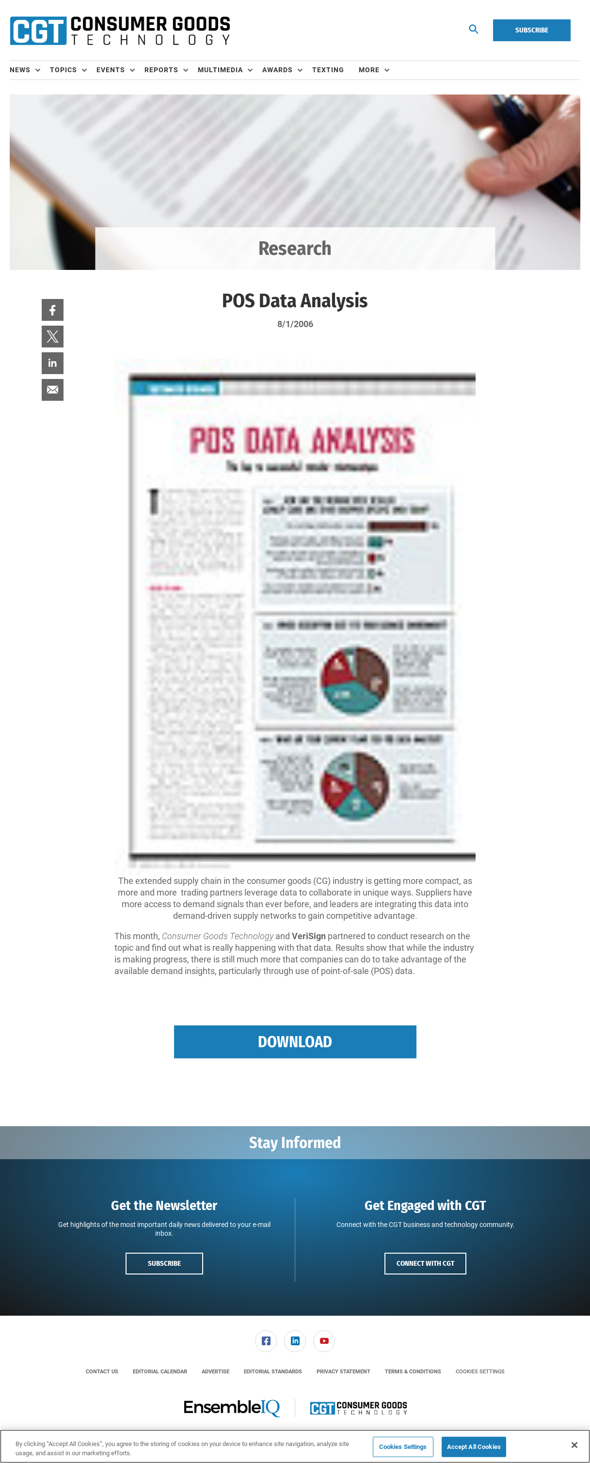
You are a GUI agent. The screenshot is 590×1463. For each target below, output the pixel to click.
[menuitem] (30, 70)
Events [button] (110, 70)
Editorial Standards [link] (273, 1372)
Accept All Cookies (474, 1446)
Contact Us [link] (102, 1372)
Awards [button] (277, 70)
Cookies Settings (480, 1371)
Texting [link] (328, 70)
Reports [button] (161, 70)
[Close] (574, 1445)
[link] (53, 310)
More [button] (369, 70)
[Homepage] (120, 30)
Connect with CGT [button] (425, 1263)
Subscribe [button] (164, 1263)
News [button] (20, 70)
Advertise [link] (215, 1372)
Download (295, 1042)
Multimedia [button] (220, 70)
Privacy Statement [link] (343, 1372)
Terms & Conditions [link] (413, 1372)
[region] (295, 1446)
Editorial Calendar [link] (160, 1372)
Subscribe (531, 30)
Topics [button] (63, 70)
